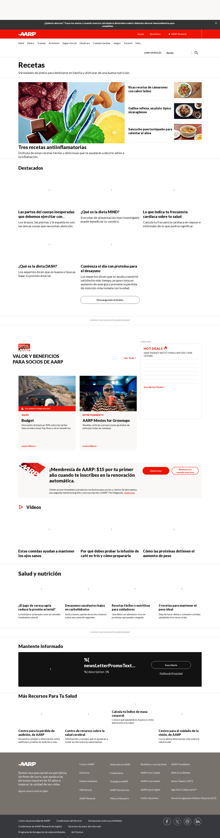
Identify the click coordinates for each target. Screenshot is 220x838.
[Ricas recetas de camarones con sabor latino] (165, 90)
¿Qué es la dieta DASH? (37, 266)
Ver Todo (129, 357)
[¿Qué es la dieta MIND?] (110, 198)
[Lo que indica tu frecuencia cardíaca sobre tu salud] (172, 201)
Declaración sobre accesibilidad (105, 820)
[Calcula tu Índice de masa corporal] (133, 713)
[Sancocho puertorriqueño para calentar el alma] (165, 132)
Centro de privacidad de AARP (34, 820)
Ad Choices (77, 832)
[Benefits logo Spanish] (25, 350)
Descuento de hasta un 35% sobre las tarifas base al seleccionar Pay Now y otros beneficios (46, 426)
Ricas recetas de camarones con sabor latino (148, 89)
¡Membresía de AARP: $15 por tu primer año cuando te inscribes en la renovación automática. (92, 475)
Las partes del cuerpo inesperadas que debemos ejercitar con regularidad (46, 216)
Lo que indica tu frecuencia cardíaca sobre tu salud (165, 214)
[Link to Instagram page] (187, 821)
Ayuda (141, 34)
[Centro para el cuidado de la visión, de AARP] (180, 722)
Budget (28, 420)
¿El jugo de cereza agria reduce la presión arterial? (36, 607)
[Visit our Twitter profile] (177, 821)
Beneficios (155, 34)
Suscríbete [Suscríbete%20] (171, 665)
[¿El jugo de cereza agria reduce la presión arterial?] (39, 598)
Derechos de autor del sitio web (84, 826)
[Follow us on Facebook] (167, 821)
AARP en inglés (152, 52)
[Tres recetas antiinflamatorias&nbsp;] (73, 120)
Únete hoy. (129, 492)
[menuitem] (21, 45)
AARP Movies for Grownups (106, 420)
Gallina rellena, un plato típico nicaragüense (149, 110)
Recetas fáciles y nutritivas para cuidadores (131, 607)
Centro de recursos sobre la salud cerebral (85, 732)
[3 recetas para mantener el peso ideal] (180, 598)
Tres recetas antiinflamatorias (52, 147)
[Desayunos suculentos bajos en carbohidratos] (86, 598)
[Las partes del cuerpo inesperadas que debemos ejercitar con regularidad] (47, 201)
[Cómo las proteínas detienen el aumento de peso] (172, 535)
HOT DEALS (153, 348)
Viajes (25, 415)
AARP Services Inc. (120, 789)
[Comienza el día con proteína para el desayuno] (110, 259)
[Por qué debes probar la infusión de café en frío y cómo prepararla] (110, 535)
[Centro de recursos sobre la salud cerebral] (86, 722)
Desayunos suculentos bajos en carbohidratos (85, 607)
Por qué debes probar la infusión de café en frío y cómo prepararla (110, 553)
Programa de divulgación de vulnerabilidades (41, 832)
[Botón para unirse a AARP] (156, 470)
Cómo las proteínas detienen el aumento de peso (168, 553)
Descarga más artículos (110, 299)
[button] (216, 22)
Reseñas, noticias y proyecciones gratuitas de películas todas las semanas (106, 426)
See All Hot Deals (153, 387)
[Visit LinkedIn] (198, 821)
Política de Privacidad (171, 673)
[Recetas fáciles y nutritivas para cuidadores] (133, 598)
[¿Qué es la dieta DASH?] (47, 253)
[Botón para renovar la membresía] (185, 470)
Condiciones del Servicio (69, 820)
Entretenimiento (93, 415)
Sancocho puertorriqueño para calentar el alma (150, 131)
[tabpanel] (171, 52)
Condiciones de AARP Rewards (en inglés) (40, 826)
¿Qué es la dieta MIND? (100, 212)
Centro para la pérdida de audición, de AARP (36, 732)
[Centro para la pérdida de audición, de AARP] (39, 722)
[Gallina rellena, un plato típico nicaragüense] (165, 111)
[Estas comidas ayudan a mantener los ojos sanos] (47, 535)
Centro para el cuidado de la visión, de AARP (179, 732)
